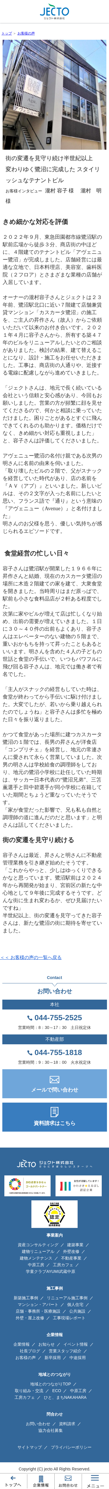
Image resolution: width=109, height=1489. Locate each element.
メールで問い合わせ (54, 1090)
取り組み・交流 (29, 1390)
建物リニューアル (38, 1251)
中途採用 (77, 1357)
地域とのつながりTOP (50, 1384)
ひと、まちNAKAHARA (65, 1397)
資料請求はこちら (55, 1123)
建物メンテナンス (36, 1258)
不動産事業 (71, 1258)
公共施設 (77, 1311)
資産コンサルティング (38, 1244)
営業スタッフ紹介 (65, 1351)
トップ (6, 33)
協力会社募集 (50, 1430)
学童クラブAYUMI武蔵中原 (50, 1271)
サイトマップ (29, 1447)
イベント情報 (75, 1344)
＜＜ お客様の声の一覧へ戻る (31, 957)
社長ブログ (30, 1351)
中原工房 (36, 1264)
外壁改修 (71, 1251)
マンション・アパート (38, 1304)
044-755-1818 (58, 1052)
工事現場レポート (69, 1318)
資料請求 (67, 1423)
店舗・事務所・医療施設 (38, 1311)
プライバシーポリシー (71, 1447)
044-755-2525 (58, 1017)
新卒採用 (52, 1357)
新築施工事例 (26, 1298)
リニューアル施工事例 (67, 1298)
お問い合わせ (38, 1423)
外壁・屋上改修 (30, 1318)
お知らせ (46, 1344)
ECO (56, 1390)
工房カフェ (63, 1264)
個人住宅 (75, 1304)
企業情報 (21, 1344)
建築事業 (75, 1244)
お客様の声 (26, 33)
